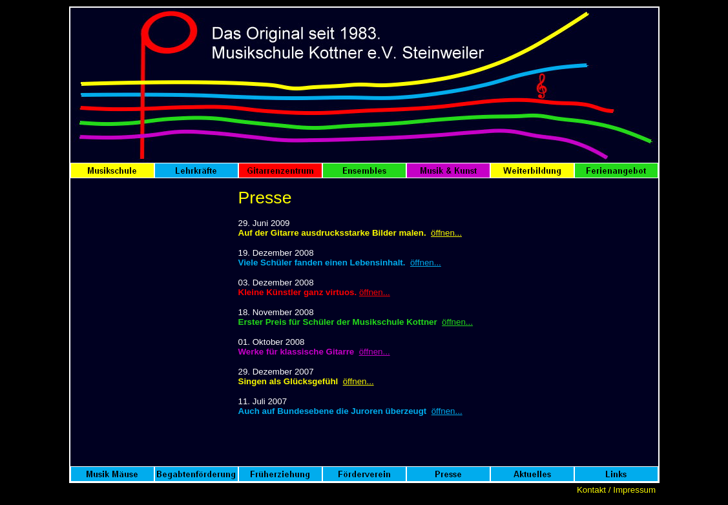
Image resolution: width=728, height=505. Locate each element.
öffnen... (446, 233)
